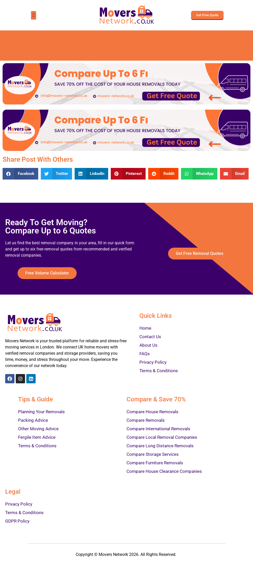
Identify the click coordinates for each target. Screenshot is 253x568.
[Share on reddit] (163, 174)
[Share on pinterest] (128, 174)
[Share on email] (234, 174)
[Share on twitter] (56, 174)
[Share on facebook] (20, 174)
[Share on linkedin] (91, 174)
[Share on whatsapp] (199, 174)
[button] (33, 15)
